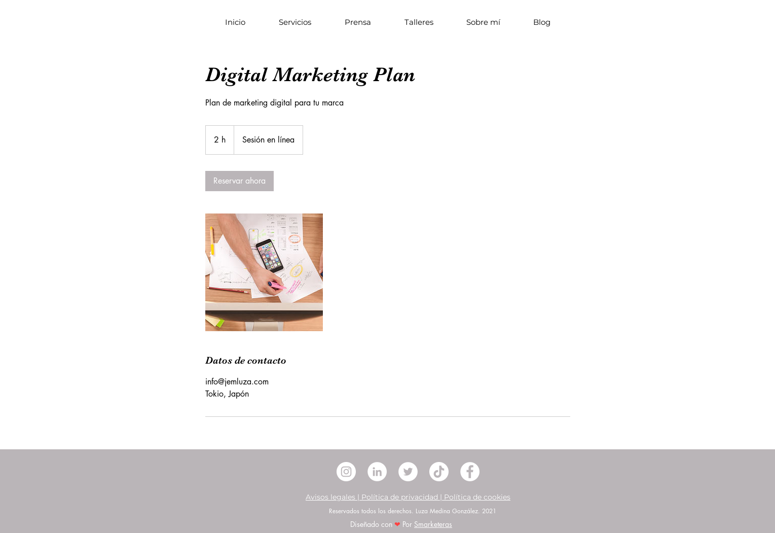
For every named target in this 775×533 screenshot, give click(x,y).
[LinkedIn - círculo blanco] (377, 471)
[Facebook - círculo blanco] (469, 471)
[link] (239, 181)
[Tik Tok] (439, 471)
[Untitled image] (264, 272)
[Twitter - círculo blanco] (408, 471)
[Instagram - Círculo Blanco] (346, 471)
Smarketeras (433, 524)
